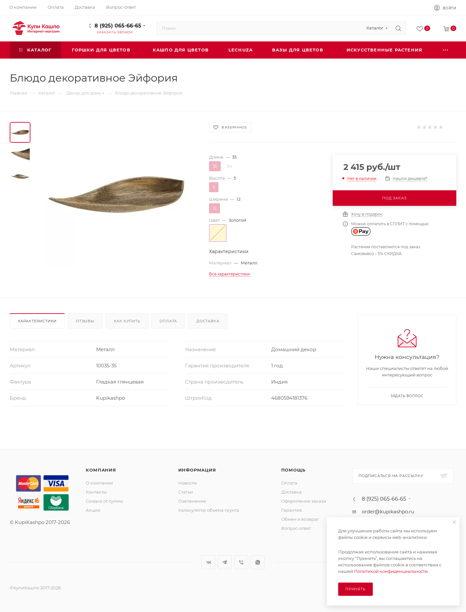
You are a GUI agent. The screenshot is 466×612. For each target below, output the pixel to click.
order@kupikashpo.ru (388, 511)
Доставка (207, 321)
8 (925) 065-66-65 (117, 26)
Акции (93, 510)
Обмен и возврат (300, 519)
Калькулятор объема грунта (208, 510)
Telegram (225, 562)
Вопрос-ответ (296, 528)
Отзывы (85, 321)
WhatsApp (258, 562)
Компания (101, 470)
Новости (187, 482)
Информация (197, 470)
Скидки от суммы (104, 501)
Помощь (293, 470)
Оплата (168, 321)
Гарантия (291, 510)
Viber (241, 562)
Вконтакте (208, 562)
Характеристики (37, 321)
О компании (99, 482)
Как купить (127, 321)
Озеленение (192, 501)
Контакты (96, 492)
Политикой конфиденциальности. (391, 571)
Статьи (185, 492)
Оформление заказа (303, 501)
